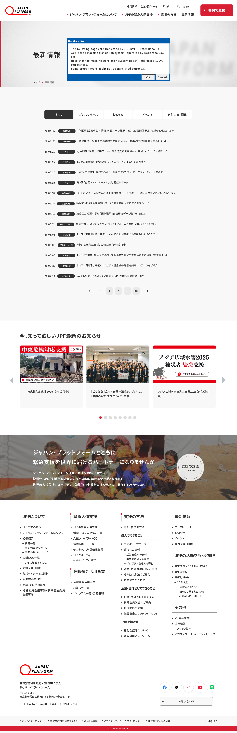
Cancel (162, 77)
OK (148, 77)
